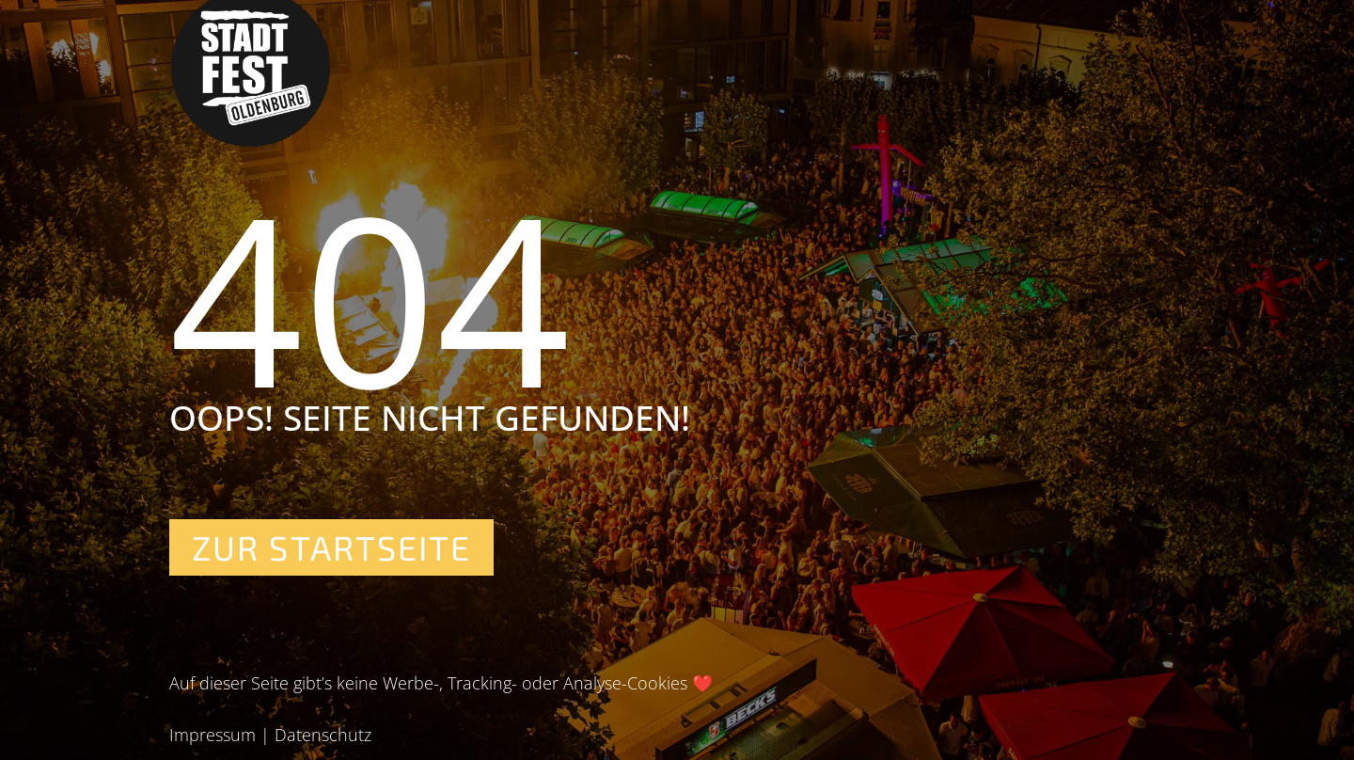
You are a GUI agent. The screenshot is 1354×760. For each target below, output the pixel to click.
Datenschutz (323, 734)
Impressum (212, 734)
